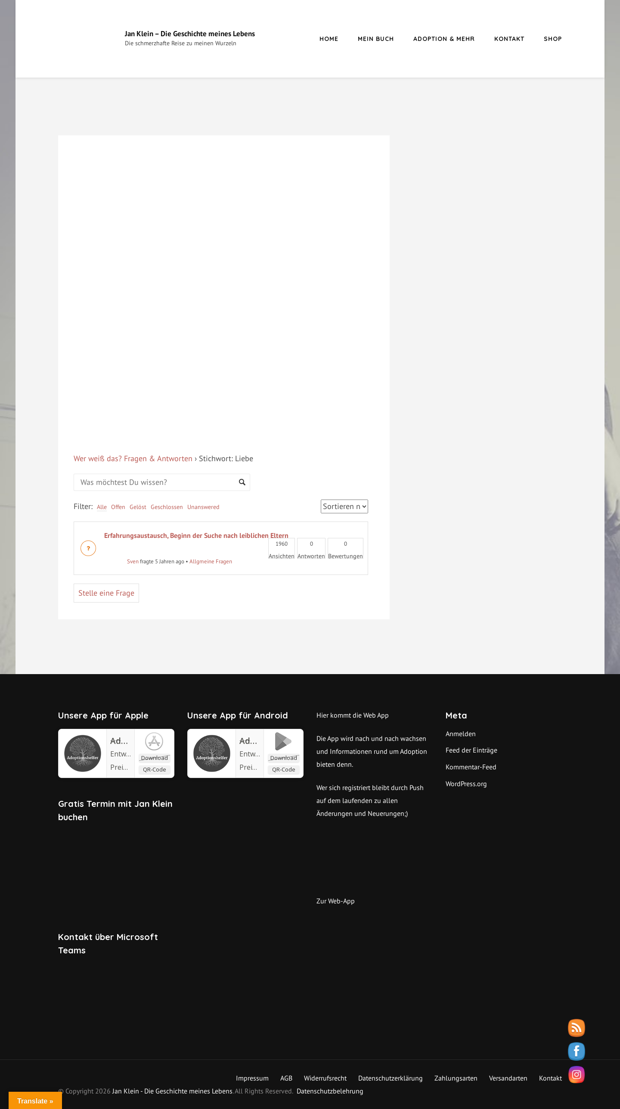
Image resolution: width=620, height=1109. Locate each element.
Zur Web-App (335, 901)
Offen (118, 507)
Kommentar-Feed (471, 766)
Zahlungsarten (455, 1078)
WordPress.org (466, 783)
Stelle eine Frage (106, 593)
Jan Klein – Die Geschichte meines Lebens (190, 33)
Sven (121, 561)
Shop (553, 39)
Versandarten (508, 1078)
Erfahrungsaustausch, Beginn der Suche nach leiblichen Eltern (196, 535)
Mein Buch (376, 39)
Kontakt (509, 39)
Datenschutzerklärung (390, 1078)
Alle (102, 507)
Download (154, 758)
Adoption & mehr (444, 39)
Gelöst (138, 507)
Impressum (252, 1078)
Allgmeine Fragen (210, 561)
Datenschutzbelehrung (330, 1091)
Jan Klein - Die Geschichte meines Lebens (172, 1091)
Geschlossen (167, 507)
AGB (286, 1078)
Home (328, 39)
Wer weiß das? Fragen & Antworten (133, 458)
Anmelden (461, 733)
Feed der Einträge (471, 750)
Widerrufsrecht (325, 1078)
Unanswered (203, 507)
